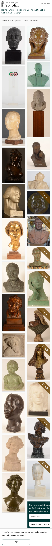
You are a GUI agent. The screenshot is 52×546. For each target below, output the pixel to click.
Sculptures (16, 20)
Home (4, 10)
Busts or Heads (31, 20)
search (17, 13)
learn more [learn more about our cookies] (21, 535)
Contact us (6, 13)
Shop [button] (12, 10)
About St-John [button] (39, 10)
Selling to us (23, 10)
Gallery (5, 20)
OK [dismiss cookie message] (16, 542)
